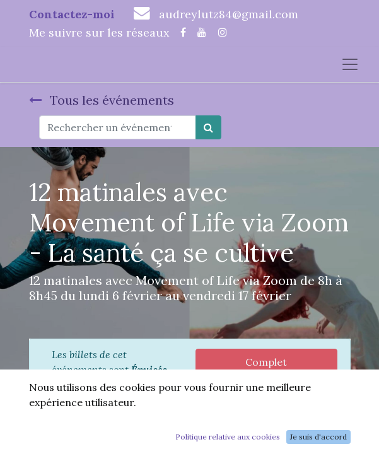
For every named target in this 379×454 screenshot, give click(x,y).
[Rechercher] (208, 127)
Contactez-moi (72, 14)
